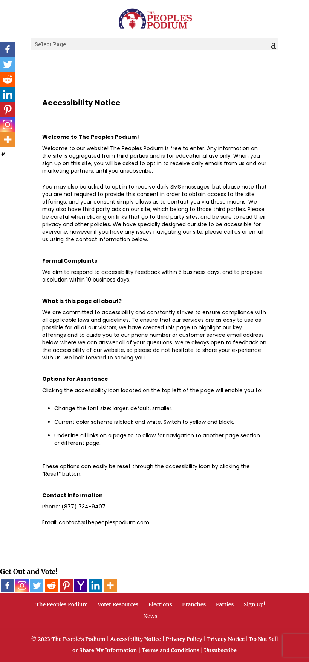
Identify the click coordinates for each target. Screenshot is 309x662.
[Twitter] (36, 585)
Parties (225, 604)
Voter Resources (118, 604)
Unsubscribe (220, 650)
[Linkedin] (95, 585)
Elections (160, 604)
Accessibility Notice (135, 639)
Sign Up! (254, 604)
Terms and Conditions (170, 650)
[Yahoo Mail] (80, 585)
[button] (273, 44)
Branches (194, 604)
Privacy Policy (184, 639)
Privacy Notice (226, 639)
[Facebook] (7, 585)
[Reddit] (51, 585)
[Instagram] (22, 585)
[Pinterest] (66, 585)
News (150, 616)
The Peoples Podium (61, 604)
